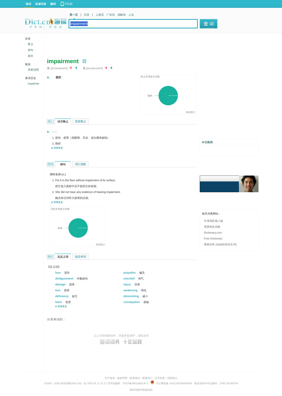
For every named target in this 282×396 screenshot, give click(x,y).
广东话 (111, 14)
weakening (131, 290)
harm (59, 302)
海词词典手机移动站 (141, 389)
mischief (130, 278)
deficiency (62, 296)
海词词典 (66, 383)
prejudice (130, 272)
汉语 (86, 14)
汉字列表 (160, 378)
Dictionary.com (213, 232)
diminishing (132, 296)
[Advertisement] (118, 44)
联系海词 (135, 378)
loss (58, 272)
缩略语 (122, 14)
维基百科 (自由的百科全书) (220, 244)
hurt (58, 290)
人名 (131, 14)
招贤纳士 (172, 378)
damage (60, 284)
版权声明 (122, 378)
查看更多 (58, 148)
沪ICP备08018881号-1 (135, 383)
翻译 (53, 3)
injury (128, 284)
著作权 (125, 335)
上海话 (100, 14)
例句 (30, 50)
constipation (132, 302)
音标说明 (33, 69)
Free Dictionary (213, 238)
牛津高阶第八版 (213, 220)
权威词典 (40, 3)
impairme (33, 83)
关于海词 (110, 378)
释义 (30, 44)
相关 (30, 55)
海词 (28, 3)
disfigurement (64, 278)
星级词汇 (147, 378)
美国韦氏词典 (212, 226)
